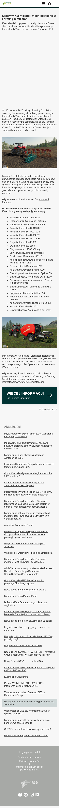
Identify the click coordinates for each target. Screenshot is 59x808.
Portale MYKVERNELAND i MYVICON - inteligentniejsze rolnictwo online (24, 684)
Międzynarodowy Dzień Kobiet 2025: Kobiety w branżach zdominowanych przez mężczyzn (28, 493)
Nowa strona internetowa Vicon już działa (25, 589)
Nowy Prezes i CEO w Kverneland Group (24, 661)
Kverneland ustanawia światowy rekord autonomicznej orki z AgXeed (24, 484)
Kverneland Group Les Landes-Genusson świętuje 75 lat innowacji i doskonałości (25, 560)
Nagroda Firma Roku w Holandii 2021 (23, 645)
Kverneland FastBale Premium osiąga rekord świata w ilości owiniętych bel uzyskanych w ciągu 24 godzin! (27, 516)
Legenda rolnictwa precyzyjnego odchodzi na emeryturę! (27, 628)
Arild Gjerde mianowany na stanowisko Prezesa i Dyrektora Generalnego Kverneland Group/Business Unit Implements (28, 571)
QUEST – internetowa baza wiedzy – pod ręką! (27, 729)
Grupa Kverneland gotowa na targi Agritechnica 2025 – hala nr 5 (28, 475)
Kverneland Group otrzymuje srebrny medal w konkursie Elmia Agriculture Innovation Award (27, 613)
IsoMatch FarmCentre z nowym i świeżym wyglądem (25, 604)
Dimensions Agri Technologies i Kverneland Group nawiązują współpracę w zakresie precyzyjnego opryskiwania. (26, 534)
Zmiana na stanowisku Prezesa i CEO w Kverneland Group (24, 694)
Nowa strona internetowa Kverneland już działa (28, 620)
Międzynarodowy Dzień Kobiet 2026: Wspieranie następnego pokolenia (28, 435)
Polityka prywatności (29, 761)
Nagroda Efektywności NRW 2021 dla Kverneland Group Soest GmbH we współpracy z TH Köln (29, 653)
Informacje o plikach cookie (30, 766)
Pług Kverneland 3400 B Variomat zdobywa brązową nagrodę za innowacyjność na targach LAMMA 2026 (28, 445)
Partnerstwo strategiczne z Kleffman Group (26, 735)
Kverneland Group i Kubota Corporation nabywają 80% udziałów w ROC (29, 669)
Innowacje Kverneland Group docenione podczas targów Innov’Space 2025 (29, 465)
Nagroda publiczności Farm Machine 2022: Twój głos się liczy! (28, 638)
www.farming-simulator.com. (29, 381)
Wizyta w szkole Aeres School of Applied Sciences (24, 545)
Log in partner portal (29, 752)
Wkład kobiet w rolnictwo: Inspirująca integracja (28, 552)
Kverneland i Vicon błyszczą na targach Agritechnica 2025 (24, 456)
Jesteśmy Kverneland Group (18, 525)
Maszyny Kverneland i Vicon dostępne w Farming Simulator (29, 703)
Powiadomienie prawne (29, 757)
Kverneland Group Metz (16, 676)
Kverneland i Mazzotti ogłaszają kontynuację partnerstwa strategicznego (27, 721)
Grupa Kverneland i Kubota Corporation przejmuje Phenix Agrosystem (24, 582)
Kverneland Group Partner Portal (20, 596)
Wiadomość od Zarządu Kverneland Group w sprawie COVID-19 (27, 712)
